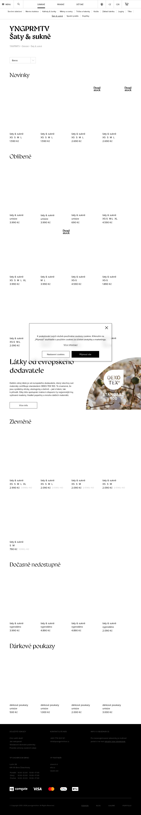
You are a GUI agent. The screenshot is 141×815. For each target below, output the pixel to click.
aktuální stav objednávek (115, 741)
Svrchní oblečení (15, 11)
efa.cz (52, 767)
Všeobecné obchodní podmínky (22, 744)
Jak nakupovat (16, 741)
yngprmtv (29, 29)
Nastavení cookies (55, 354)
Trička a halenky (83, 11)
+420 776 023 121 (57, 738)
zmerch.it (54, 764)
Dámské (25, 46)
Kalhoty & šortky (49, 11)
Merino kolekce (32, 11)
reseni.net (54, 771)
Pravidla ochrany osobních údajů (23, 748)
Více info (23, 405)
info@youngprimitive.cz (59, 741)
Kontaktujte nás (58, 731)
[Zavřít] (106, 327)
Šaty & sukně (36, 46)
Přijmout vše (85, 354)
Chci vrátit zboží (16, 738)
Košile (96, 11)
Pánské (60, 4)
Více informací (71, 344)
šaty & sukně (16, 133)
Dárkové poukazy (32, 645)
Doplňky (85, 16)
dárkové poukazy (19, 705)
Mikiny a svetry (66, 11)
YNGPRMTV (15, 46)
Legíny (121, 11)
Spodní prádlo (72, 16)
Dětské (80, 4)
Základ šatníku (108, 11)
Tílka (129, 11)
